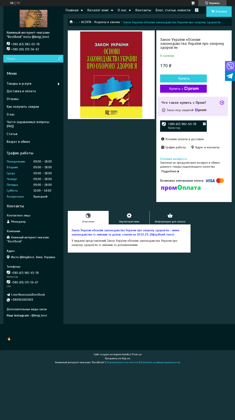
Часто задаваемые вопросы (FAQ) (28, 124)
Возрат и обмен (18, 142)
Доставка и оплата (21, 91)
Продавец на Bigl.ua (117, 358)
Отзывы (13, 99)
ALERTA (86, 22)
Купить (184, 78)
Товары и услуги (19, 84)
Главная (72, 10)
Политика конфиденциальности (160, 362)
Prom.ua (137, 354)
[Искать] (59, 59)
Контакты (143, 10)
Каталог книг (98, 10)
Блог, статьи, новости (173, 10)
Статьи (12, 134)
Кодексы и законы (107, 22)
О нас (122, 10)
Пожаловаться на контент (123, 362)
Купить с (184, 88)
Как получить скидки (23, 107)
